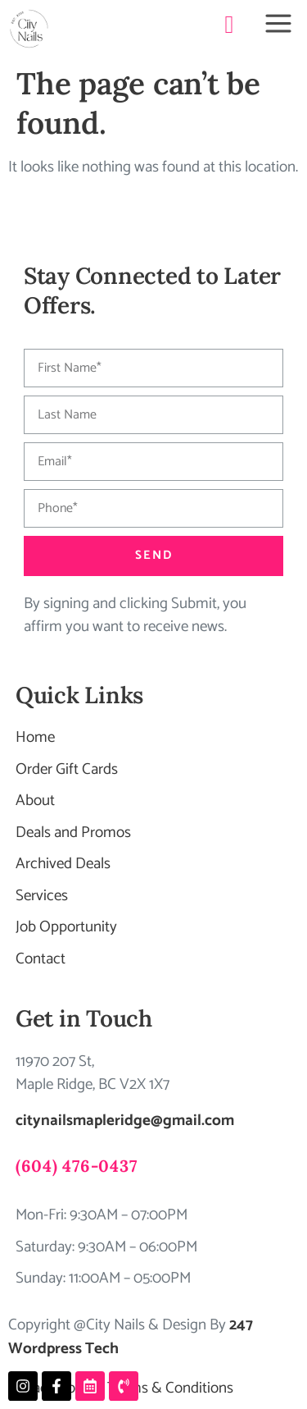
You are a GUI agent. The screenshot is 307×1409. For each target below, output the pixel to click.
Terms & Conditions (170, 1388)
